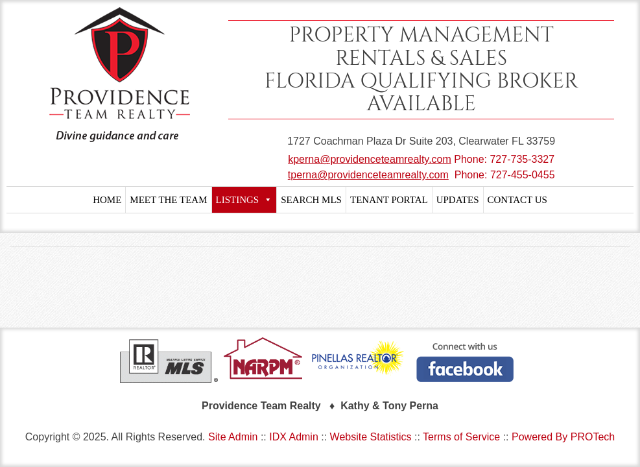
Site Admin (232, 436)
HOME (107, 200)
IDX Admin (293, 436)
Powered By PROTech (563, 436)
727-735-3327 (522, 159)
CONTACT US (517, 200)
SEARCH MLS (311, 200)
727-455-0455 (522, 174)
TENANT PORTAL (389, 200)
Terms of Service (461, 436)
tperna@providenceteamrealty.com (368, 174)
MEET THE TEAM (168, 200)
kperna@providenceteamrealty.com (369, 159)
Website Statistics (371, 436)
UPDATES (457, 200)
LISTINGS (244, 200)
